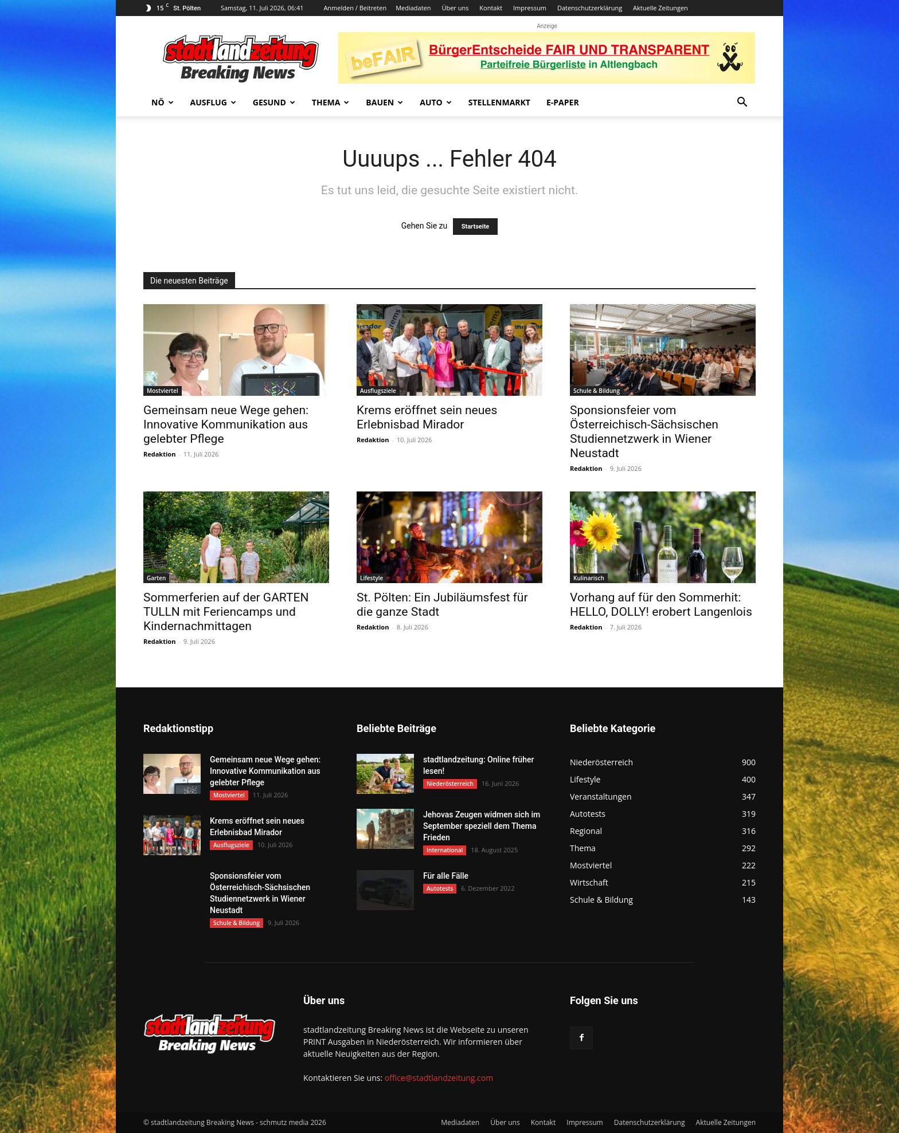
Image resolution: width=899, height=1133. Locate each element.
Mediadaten (413, 7)
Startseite (476, 226)
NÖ (162, 102)
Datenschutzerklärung (589, 7)
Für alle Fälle (445, 875)
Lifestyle (371, 578)
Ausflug (213, 102)
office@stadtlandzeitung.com (439, 1077)
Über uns (454, 7)
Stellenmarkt (499, 102)
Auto (436, 102)
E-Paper (562, 102)
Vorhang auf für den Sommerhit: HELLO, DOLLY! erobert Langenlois (661, 605)
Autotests (440, 888)
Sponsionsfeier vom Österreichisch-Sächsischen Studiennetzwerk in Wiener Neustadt (644, 431)
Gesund (274, 102)
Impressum (529, 7)
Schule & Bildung (596, 391)
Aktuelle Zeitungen (660, 7)
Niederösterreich (450, 784)
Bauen (384, 102)
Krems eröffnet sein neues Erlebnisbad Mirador (427, 417)
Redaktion (159, 454)
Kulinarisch (588, 578)
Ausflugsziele (378, 391)
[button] (742, 103)
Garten (156, 578)
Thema (331, 102)
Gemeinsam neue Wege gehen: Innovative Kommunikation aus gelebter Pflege (225, 424)
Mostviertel (162, 391)
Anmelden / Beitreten (354, 7)
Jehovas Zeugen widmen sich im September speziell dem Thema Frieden (481, 826)
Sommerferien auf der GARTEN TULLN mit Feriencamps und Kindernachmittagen (225, 612)
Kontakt (490, 7)
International (445, 850)
